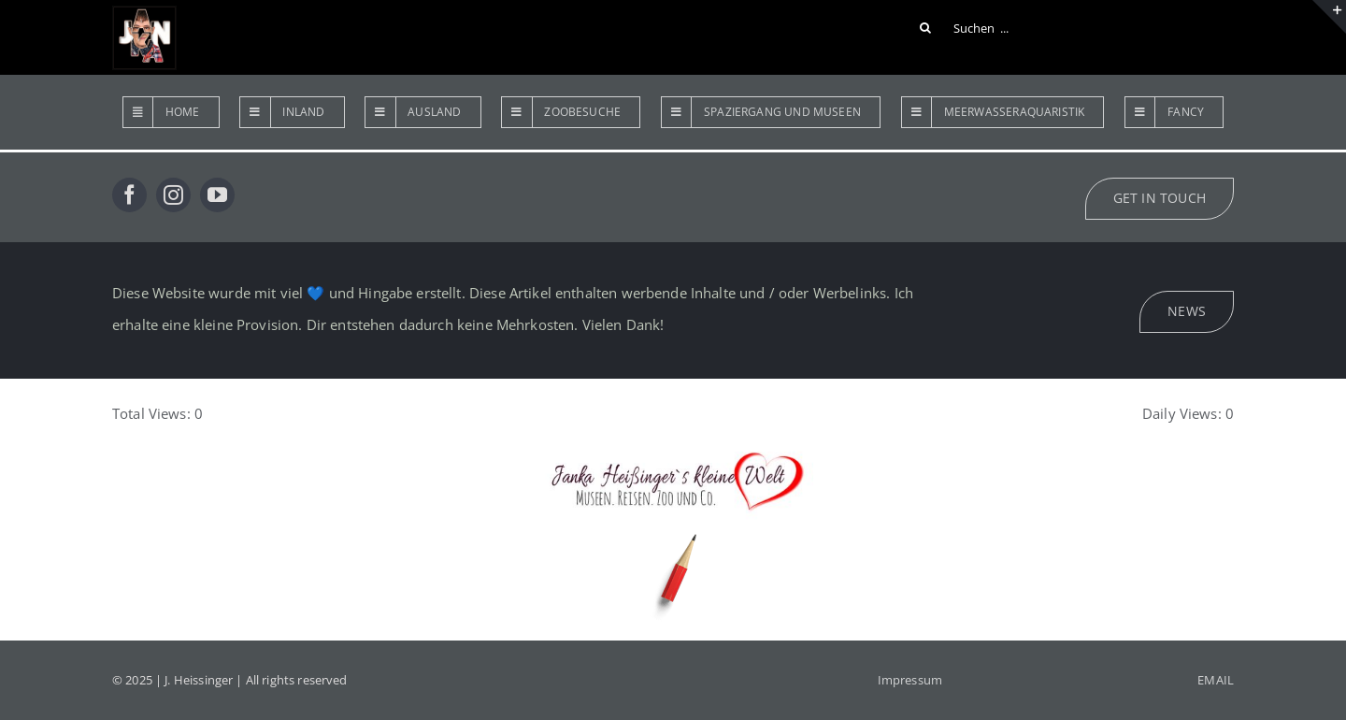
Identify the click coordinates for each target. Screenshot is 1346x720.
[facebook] (129, 195)
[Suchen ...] (967, 28)
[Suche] (925, 28)
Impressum (910, 679)
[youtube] (217, 195)
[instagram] (173, 195)
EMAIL (1215, 679)
